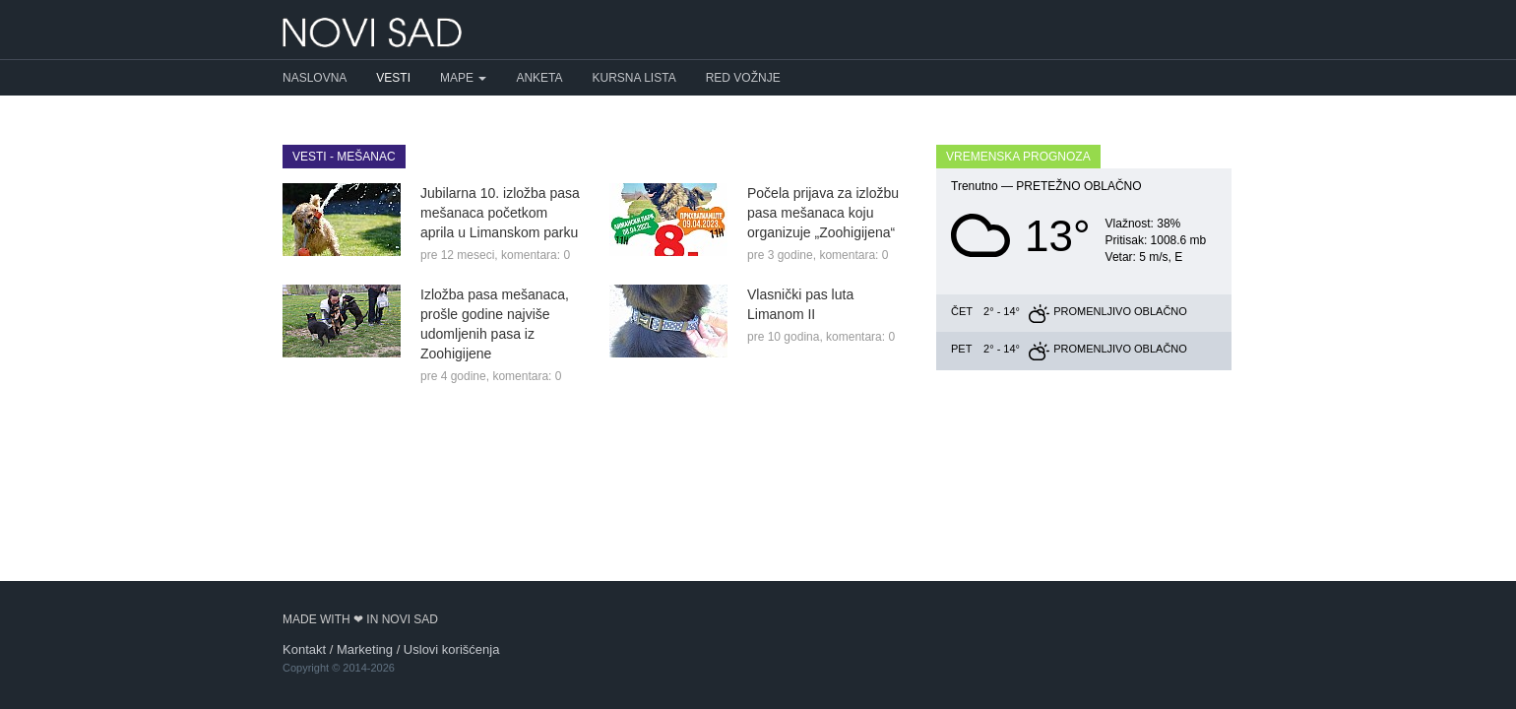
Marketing (365, 649)
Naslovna (315, 78)
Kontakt (304, 649)
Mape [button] (463, 78)
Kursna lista (634, 78)
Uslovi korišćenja (452, 649)
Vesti (393, 78)
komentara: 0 (535, 255)
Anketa (539, 78)
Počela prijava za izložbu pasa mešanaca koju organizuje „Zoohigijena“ (823, 212)
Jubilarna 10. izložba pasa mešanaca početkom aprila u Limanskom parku (500, 212)
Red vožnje (743, 78)
